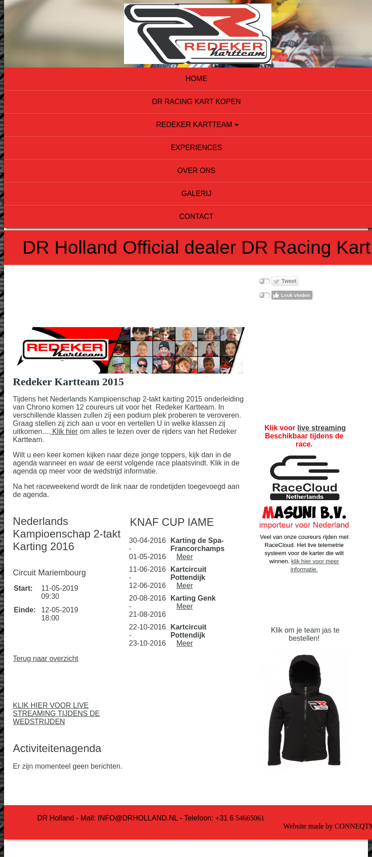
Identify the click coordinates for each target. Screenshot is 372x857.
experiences (186, 147)
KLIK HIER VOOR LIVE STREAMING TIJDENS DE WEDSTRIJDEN (62, 708)
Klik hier (195, 426)
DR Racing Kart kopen (186, 101)
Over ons (186, 170)
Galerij (186, 193)
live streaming (303, 428)
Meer (178, 560)
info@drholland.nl (122, 813)
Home (186, 78)
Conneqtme (331, 821)
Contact (186, 216)
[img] (186, 34)
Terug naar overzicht (51, 653)
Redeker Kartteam (184, 124)
